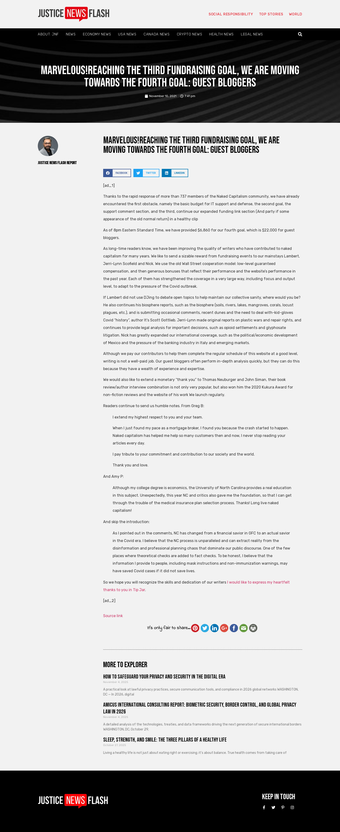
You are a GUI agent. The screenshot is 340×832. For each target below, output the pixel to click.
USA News (127, 34)
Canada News (157, 34)
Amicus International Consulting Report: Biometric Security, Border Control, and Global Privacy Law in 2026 (199, 708)
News (71, 34)
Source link (113, 616)
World (295, 14)
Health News (221, 34)
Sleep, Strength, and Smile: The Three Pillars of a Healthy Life (165, 739)
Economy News (97, 34)
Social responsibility (231, 14)
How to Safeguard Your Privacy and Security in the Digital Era (164, 676)
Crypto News (189, 34)
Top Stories (271, 14)
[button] (300, 34)
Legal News (252, 34)
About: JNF (48, 34)
